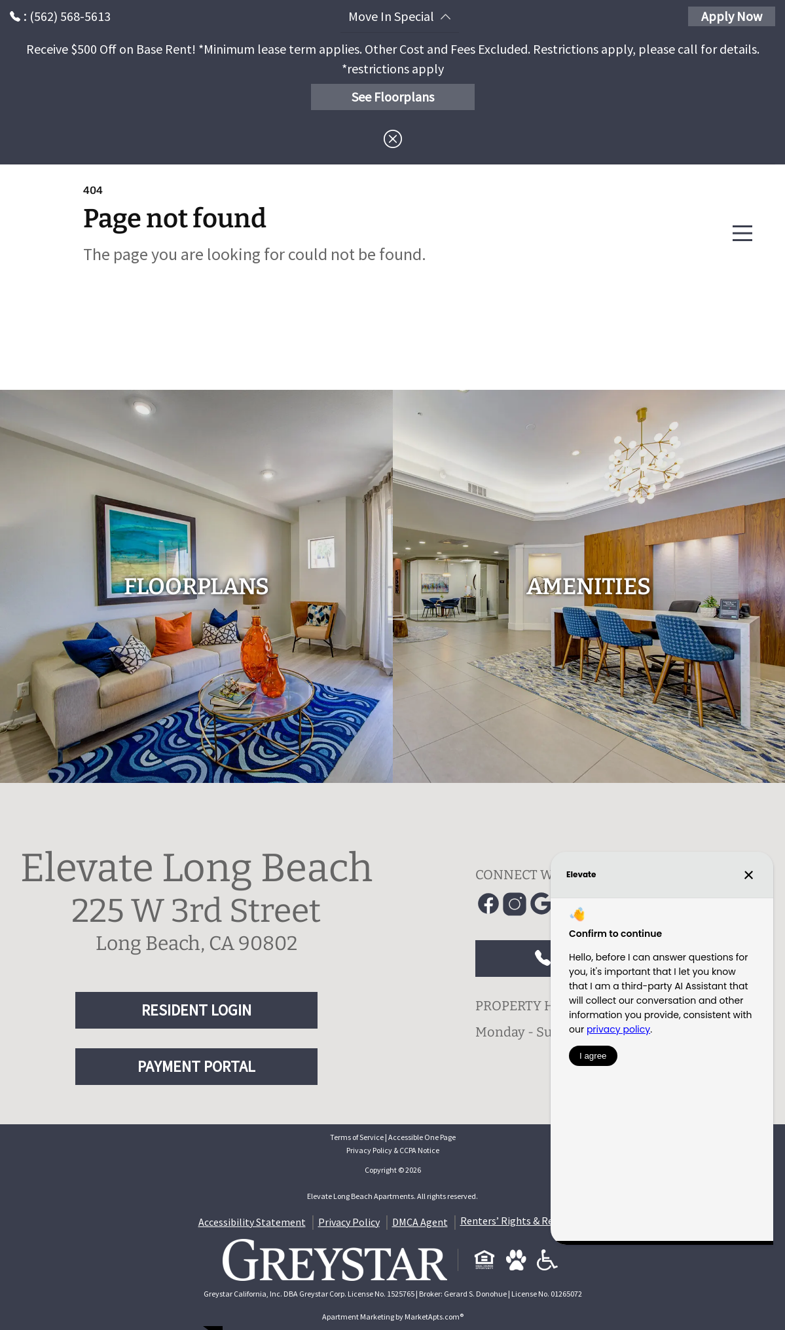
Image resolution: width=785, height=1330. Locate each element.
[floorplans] (196, 586)
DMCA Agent (420, 1221)
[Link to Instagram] (515, 904)
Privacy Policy (349, 1221)
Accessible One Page (422, 1137)
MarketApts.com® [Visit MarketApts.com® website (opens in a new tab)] (434, 1316)
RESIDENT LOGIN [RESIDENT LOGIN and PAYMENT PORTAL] (196, 1010)
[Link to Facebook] (488, 904)
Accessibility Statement (252, 1221)
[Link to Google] (541, 904)
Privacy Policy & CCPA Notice (392, 1150)
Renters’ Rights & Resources (523, 1220)
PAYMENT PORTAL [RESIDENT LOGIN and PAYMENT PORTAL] (196, 1066)
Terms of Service (357, 1137)
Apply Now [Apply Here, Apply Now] (731, 16)
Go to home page (201, 318)
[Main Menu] (742, 233)
